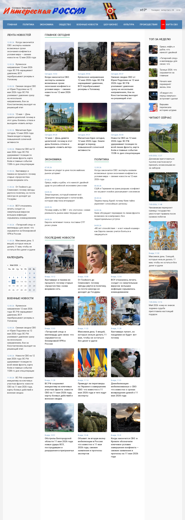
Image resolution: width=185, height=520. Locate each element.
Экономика (46, 24)
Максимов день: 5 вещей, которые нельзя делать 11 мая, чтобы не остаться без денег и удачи (21, 245)
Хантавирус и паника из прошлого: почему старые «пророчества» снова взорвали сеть (21, 175)
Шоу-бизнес (111, 24)
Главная (12, 24)
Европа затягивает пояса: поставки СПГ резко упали (68, 222)
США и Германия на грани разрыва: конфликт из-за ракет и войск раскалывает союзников (117, 189)
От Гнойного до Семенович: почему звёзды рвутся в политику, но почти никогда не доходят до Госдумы (21, 193)
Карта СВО (172, 24)
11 (9, 282)
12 (13, 282)
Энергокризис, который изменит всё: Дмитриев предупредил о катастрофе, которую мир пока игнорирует (68, 196)
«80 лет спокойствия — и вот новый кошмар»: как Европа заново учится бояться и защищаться (117, 230)
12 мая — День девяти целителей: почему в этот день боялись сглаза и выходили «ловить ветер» (21, 119)
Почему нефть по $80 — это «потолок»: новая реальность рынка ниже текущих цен (68, 210)
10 (34, 278)
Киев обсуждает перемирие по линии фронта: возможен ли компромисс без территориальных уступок (117, 214)
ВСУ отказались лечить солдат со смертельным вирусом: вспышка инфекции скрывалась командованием (21, 211)
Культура (129, 24)
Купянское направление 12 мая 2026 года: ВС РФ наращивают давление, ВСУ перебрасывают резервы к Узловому (20, 72)
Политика (28, 24)
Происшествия (148, 24)
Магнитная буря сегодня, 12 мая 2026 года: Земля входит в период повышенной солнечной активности (20, 136)
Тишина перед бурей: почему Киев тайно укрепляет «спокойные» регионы (117, 201)
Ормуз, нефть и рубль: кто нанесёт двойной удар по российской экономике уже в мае (68, 183)
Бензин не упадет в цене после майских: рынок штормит (68, 170)
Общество (65, 24)
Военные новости (87, 24)
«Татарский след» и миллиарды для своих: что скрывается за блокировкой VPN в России (21, 229)
